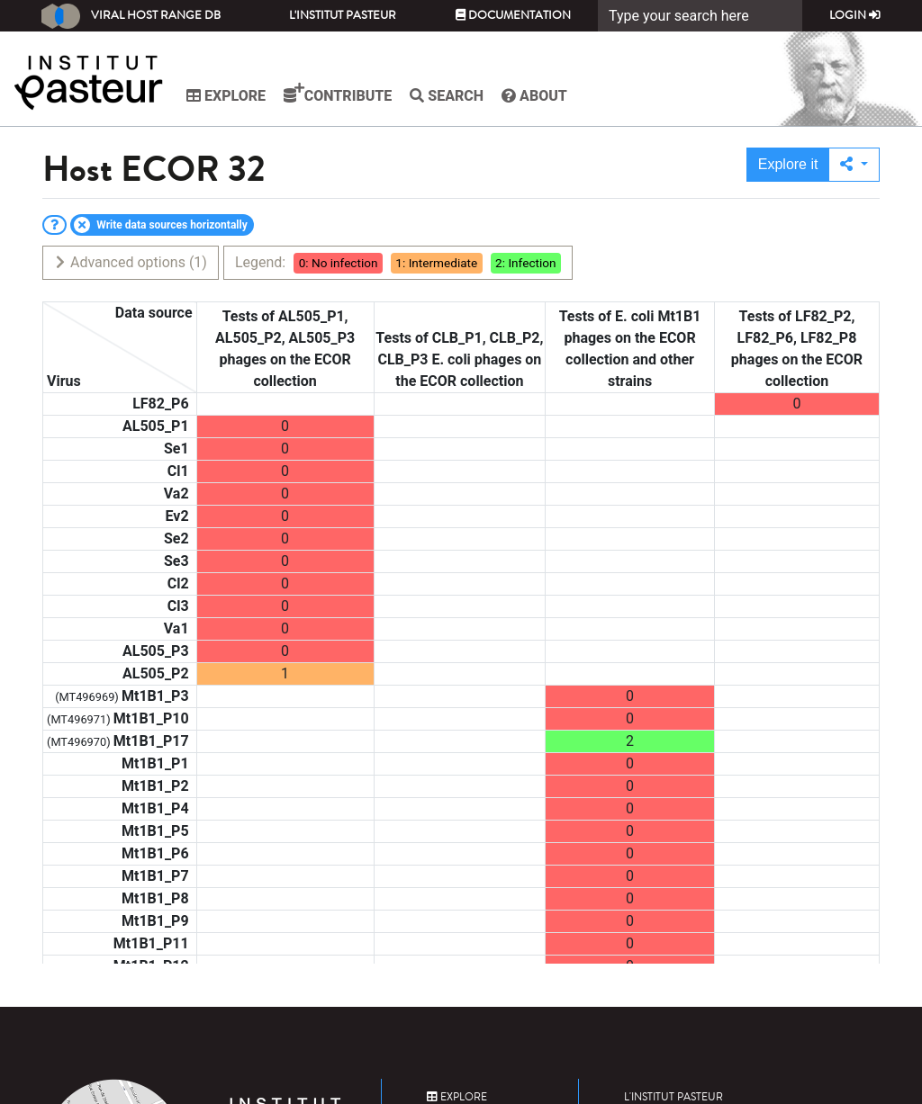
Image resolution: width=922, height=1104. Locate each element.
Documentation (513, 15)
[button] (854, 165)
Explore (226, 95)
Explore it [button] (788, 164)
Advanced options (130, 262)
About (534, 95)
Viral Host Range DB (131, 16)
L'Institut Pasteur (342, 15)
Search (447, 95)
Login (855, 15)
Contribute (338, 93)
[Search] (700, 15)
